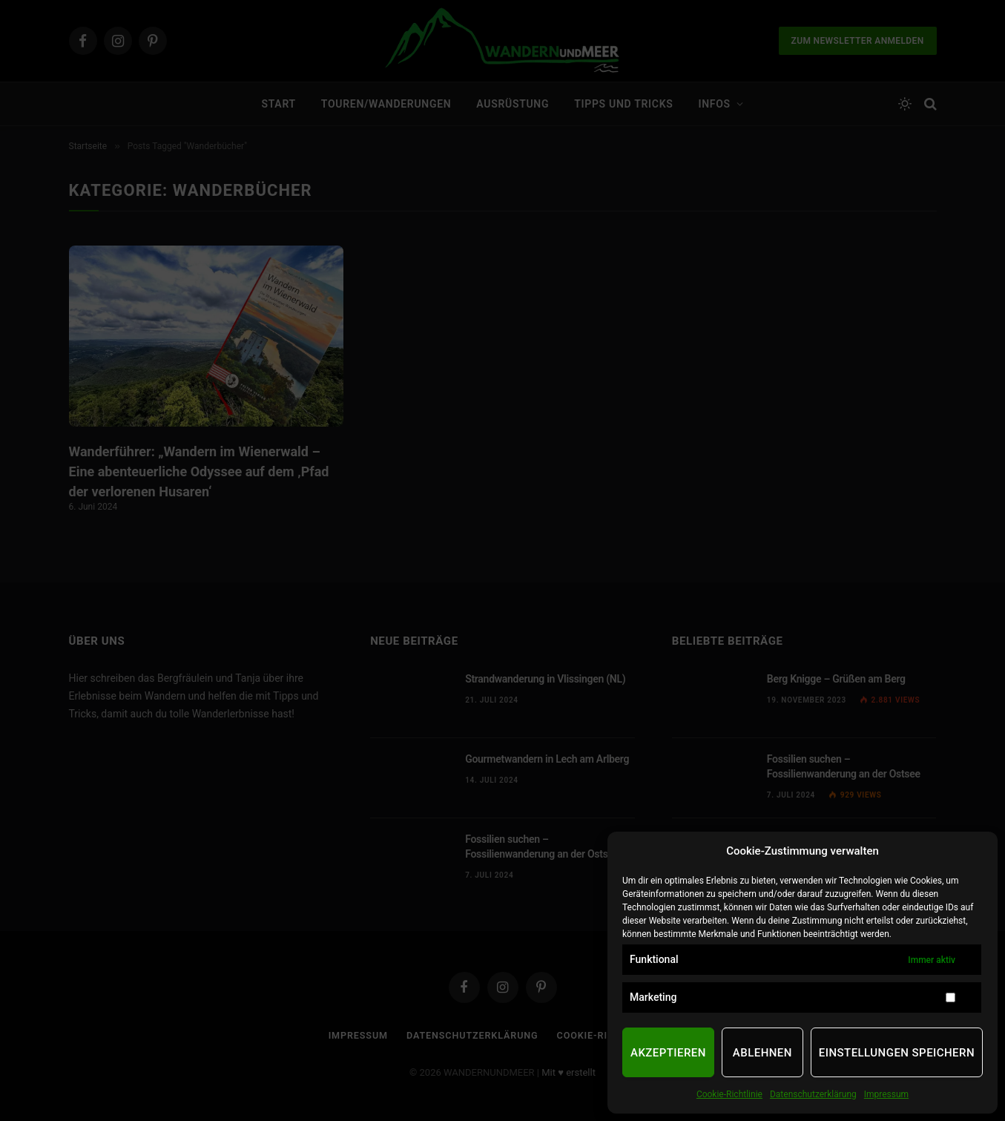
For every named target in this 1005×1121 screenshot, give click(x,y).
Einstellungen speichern (897, 1052)
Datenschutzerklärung (813, 1094)
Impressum (886, 1094)
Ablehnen (762, 1052)
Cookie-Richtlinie (729, 1094)
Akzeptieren (668, 1052)
